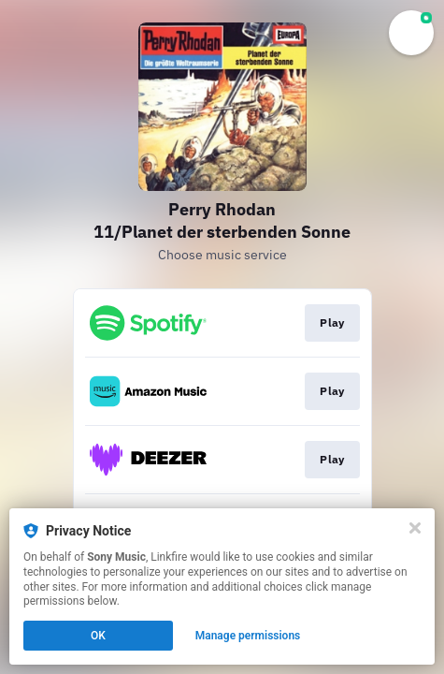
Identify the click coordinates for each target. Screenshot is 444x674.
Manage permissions (248, 635)
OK (98, 635)
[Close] (415, 528)
